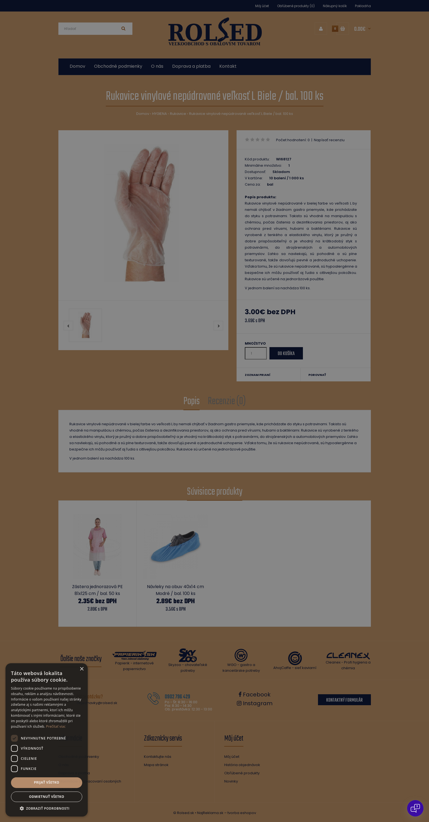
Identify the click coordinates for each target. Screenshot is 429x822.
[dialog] (214, 411)
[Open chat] (415, 808)
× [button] (81, 669)
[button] (46, 808)
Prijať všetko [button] (46, 782)
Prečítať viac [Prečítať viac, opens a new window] (56, 726)
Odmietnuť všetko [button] (46, 796)
